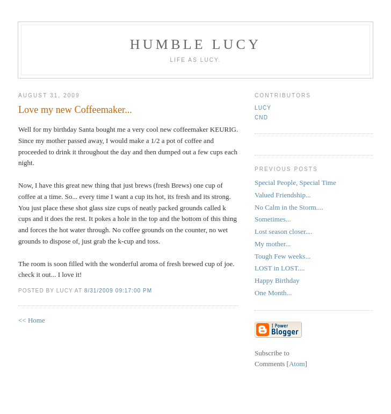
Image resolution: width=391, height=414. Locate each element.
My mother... (273, 244)
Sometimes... (273, 219)
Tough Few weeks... (282, 256)
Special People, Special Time (295, 183)
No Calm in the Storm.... (289, 207)
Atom (297, 364)
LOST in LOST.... (280, 268)
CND (261, 117)
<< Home (31, 320)
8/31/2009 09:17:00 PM (118, 291)
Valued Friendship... (283, 195)
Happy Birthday (277, 280)
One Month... (273, 293)
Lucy (263, 108)
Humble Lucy (195, 44)
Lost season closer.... (284, 231)
